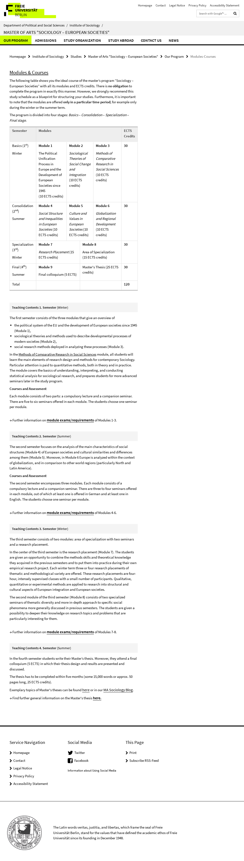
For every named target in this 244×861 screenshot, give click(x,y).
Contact (161, 5)
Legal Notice (177, 5)
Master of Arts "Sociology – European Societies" (56, 32)
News (174, 40)
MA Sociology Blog (116, 687)
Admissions (45, 40)
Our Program (16, 40)
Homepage (145, 5)
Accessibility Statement (224, 5)
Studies (76, 56)
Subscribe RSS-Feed (144, 757)
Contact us (151, 40)
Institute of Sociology (86, 25)
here (85, 687)
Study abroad (121, 40)
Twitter (79, 749)
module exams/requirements (69, 418)
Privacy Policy (197, 5)
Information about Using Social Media (92, 767)
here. (97, 694)
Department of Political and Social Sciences (36, 25)
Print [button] (133, 749)
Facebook (81, 757)
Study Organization (82, 40)
